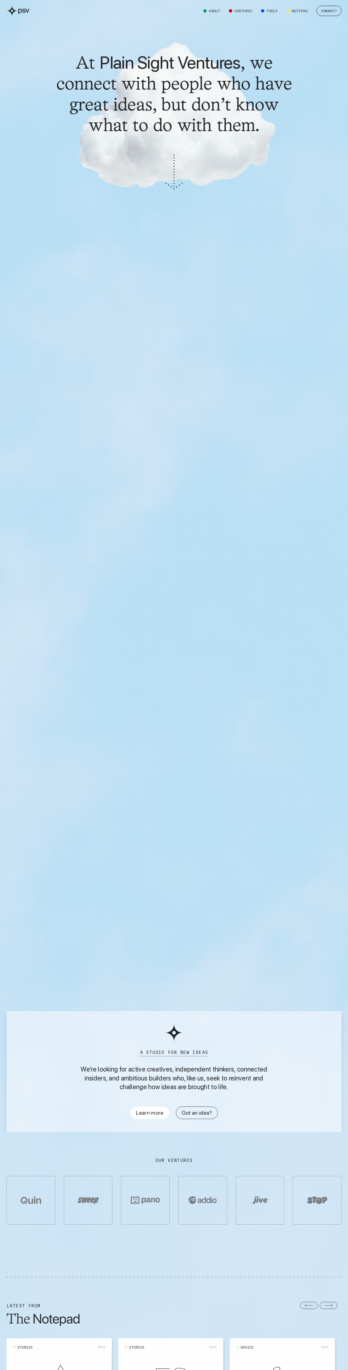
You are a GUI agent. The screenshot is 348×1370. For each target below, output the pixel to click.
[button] (309, 1305)
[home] (18, 10)
